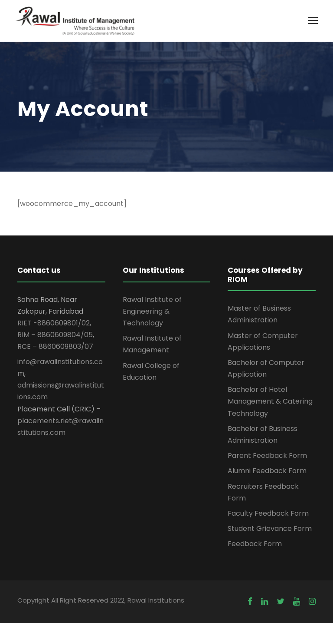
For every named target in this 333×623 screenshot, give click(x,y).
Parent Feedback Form (267, 456)
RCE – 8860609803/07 (55, 346)
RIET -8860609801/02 (53, 323)
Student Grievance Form (270, 529)
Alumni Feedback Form (267, 471)
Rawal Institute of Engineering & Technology (152, 311)
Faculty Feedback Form (268, 513)
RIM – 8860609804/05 (55, 335)
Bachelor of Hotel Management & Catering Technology (270, 401)
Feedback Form (255, 544)
